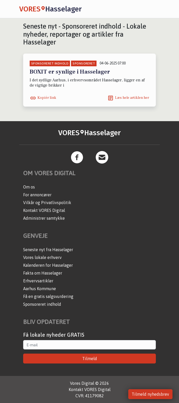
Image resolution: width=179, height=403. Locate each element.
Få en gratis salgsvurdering (48, 296)
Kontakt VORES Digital (44, 210)
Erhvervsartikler (38, 280)
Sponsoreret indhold (42, 304)
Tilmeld (89, 358)
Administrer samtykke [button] (44, 218)
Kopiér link (46, 97)
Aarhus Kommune (39, 288)
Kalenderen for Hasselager (48, 265)
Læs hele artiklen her (132, 97)
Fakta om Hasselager (42, 273)
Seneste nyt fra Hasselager (48, 249)
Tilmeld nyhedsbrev (150, 394)
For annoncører (37, 194)
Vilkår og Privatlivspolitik (47, 202)
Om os (29, 187)
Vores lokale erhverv (42, 257)
